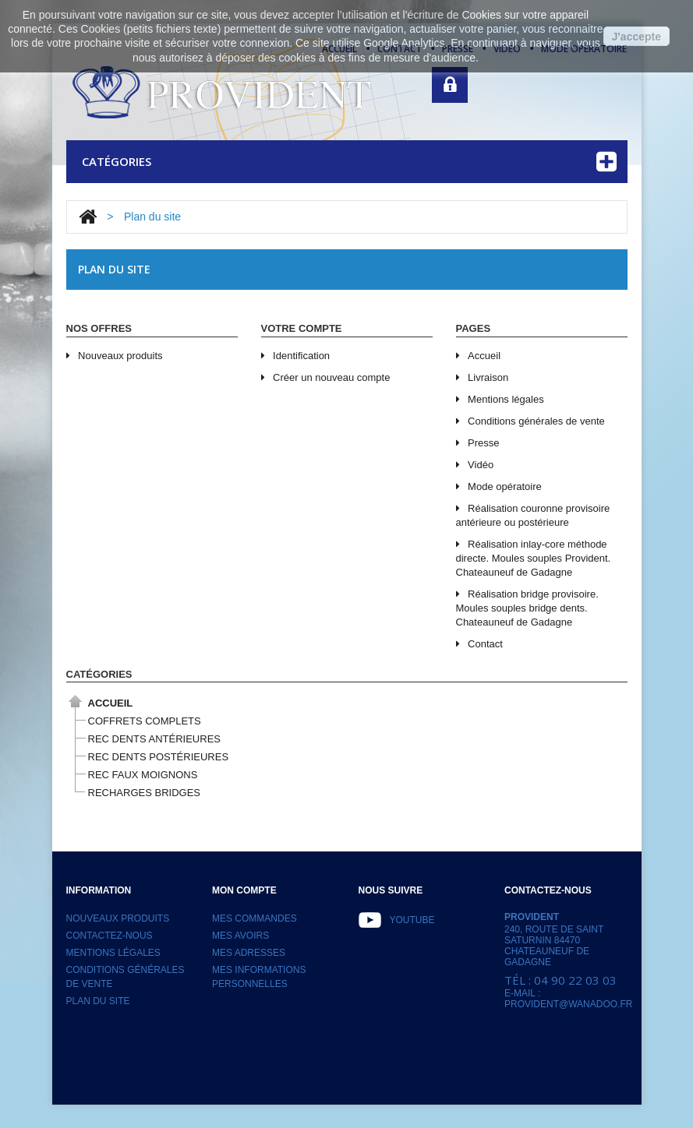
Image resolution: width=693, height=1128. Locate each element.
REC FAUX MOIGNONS (143, 775)
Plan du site (98, 1001)
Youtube (412, 920)
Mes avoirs (240, 935)
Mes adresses (248, 952)
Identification (296, 355)
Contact (479, 644)
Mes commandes (254, 918)
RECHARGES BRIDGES (144, 792)
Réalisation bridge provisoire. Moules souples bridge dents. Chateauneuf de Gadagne (527, 608)
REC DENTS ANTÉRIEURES (154, 739)
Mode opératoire (499, 486)
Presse (478, 443)
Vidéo (475, 465)
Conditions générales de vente (530, 421)
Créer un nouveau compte (326, 377)
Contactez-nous (109, 935)
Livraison (482, 377)
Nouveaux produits (114, 355)
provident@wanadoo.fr (568, 1004)
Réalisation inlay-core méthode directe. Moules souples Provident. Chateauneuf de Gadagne (533, 558)
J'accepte (636, 36)
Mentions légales (500, 399)
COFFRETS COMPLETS (144, 721)
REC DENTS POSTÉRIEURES (158, 757)
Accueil (478, 355)
